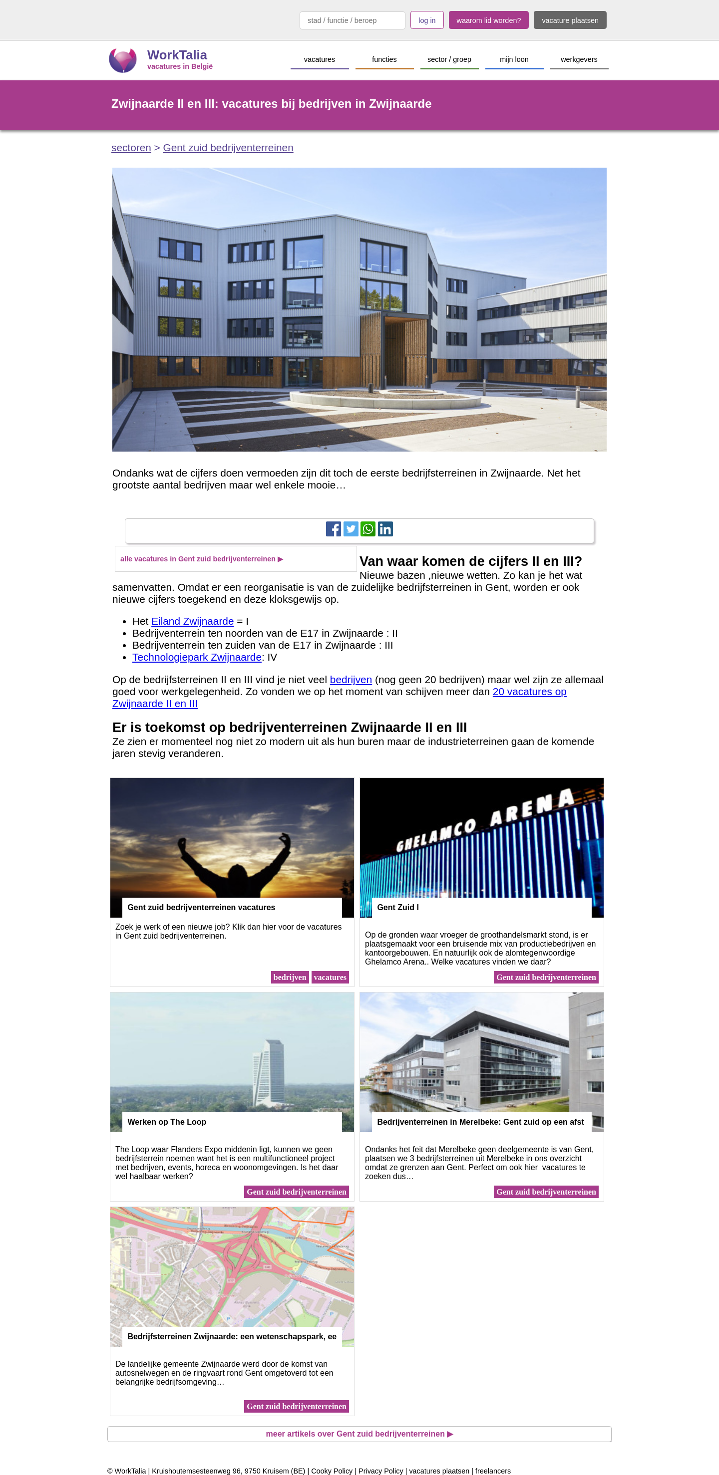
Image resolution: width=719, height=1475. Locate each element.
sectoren (131, 147)
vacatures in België (180, 66)
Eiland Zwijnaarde (192, 621)
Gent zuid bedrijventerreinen (228, 147)
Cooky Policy (332, 1471)
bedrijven (351, 679)
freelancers (493, 1471)
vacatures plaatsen (439, 1471)
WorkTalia (177, 55)
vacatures (330, 977)
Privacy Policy (381, 1471)
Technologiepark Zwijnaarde (197, 657)
